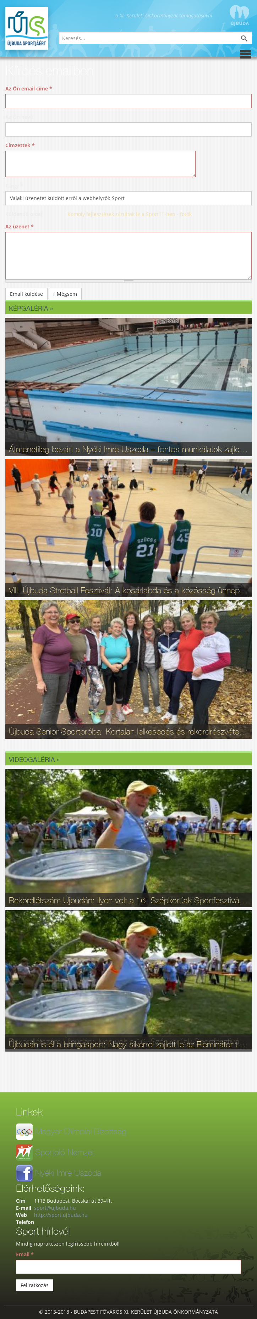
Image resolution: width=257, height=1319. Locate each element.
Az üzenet (19, 226)
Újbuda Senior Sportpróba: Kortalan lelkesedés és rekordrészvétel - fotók (128, 731)
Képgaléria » (31, 308)
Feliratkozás (35, 1285)
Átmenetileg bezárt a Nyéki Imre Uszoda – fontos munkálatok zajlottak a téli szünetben (128, 449)
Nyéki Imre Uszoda (68, 1172)
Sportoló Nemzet (64, 1152)
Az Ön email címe (28, 88)
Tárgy (14, 185)
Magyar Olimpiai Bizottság (80, 1131)
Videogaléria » (34, 759)
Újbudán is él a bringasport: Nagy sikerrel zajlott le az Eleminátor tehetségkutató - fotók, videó (128, 1044)
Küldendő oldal (23, 214)
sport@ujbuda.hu (55, 1207)
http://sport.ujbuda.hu (61, 1215)
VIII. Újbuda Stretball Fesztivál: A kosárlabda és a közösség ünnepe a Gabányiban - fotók (128, 590)
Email (25, 1254)
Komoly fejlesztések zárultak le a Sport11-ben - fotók (129, 214)
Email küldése (26, 293)
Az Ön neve (19, 116)
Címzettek (20, 145)
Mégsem (65, 293)
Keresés (249, 39)
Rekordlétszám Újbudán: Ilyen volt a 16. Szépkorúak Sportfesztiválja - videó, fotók (128, 900)
